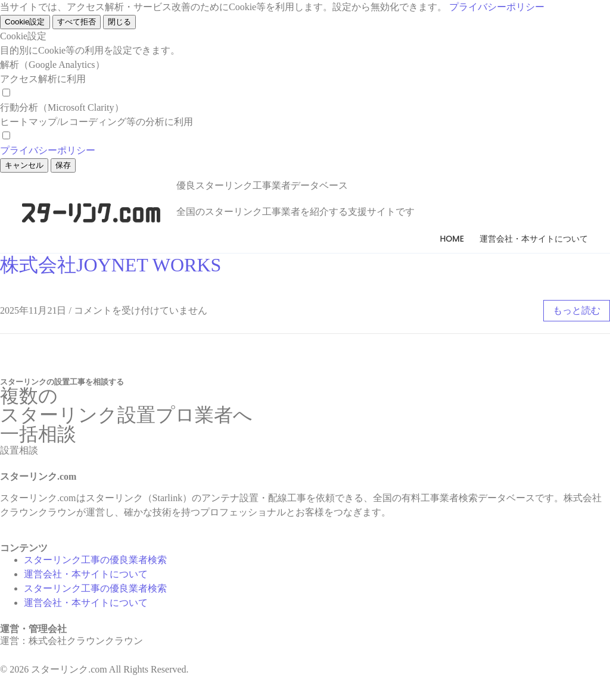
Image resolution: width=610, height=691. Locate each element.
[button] (19, 450)
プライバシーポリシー (496, 7)
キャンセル (24, 165)
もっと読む (576, 310)
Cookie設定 (25, 21)
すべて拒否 (76, 21)
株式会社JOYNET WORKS (110, 265)
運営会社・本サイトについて (534, 239)
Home (452, 239)
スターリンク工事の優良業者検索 (95, 560)
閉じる (119, 21)
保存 (63, 165)
